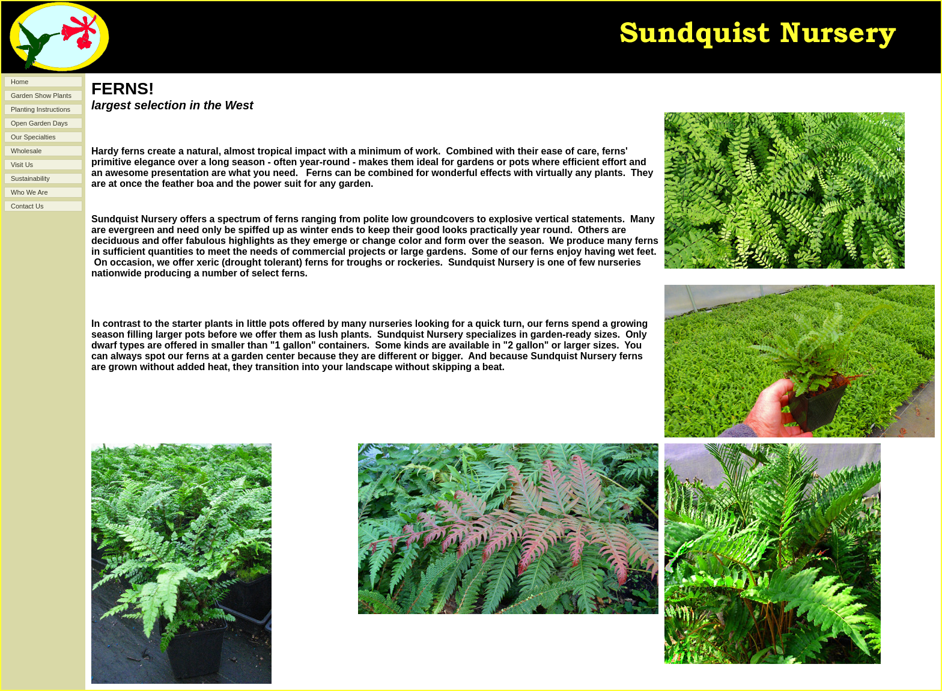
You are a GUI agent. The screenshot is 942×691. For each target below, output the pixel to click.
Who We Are (29, 192)
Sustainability (30, 178)
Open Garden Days (39, 123)
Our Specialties (33, 137)
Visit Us (22, 164)
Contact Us (27, 206)
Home (19, 81)
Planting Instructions (40, 109)
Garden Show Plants (41, 95)
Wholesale (26, 150)
